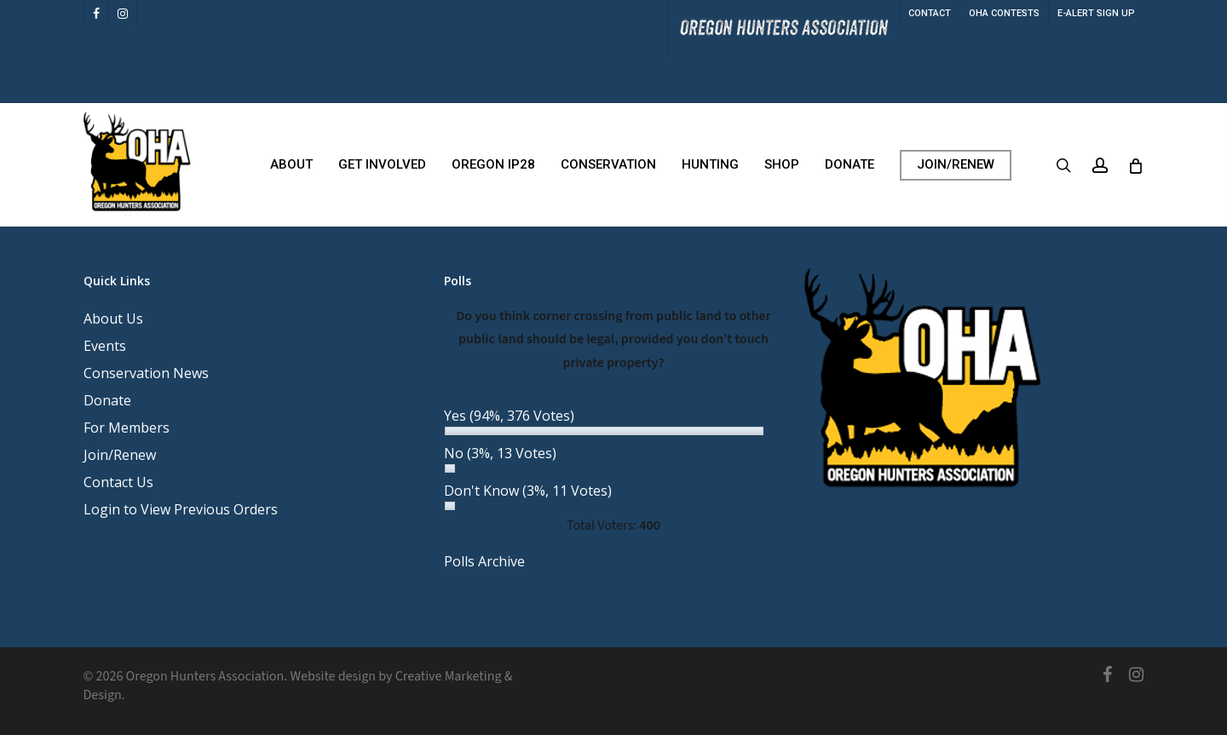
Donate (107, 400)
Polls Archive (484, 561)
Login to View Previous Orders (181, 509)
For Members (127, 427)
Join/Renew (120, 454)
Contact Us (118, 482)
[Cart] (1135, 165)
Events (105, 345)
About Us (113, 318)
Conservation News (146, 373)
